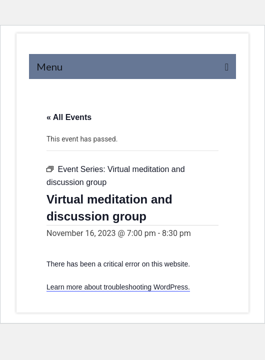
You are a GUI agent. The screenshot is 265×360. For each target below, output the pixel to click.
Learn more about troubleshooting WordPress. (118, 287)
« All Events (69, 117)
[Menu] (132, 66)
